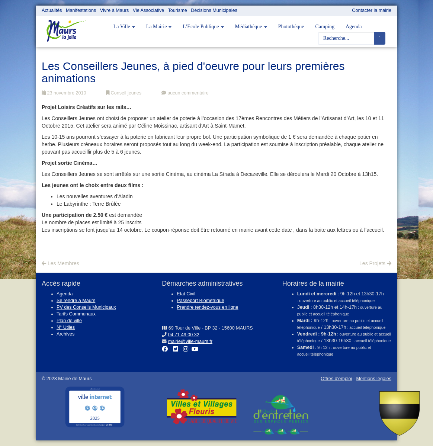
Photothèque (291, 26)
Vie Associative (148, 10)
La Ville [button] (124, 26)
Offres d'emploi (336, 378)
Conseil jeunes (123, 93)
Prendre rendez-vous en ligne (207, 307)
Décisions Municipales (214, 10)
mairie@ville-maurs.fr (190, 341)
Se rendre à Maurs (76, 300)
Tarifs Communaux (76, 314)
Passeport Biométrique (200, 300)
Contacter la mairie (371, 10)
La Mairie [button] (159, 26)
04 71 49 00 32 (183, 334)
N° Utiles (66, 327)
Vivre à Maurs (114, 10)
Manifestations (81, 10)
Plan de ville (69, 320)
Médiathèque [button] (251, 26)
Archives (65, 334)
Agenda (354, 26)
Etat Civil (186, 293)
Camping (324, 26)
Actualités (52, 10)
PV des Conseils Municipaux (86, 307)
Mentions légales (373, 378)
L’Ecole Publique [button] (203, 26)
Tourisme (177, 10)
